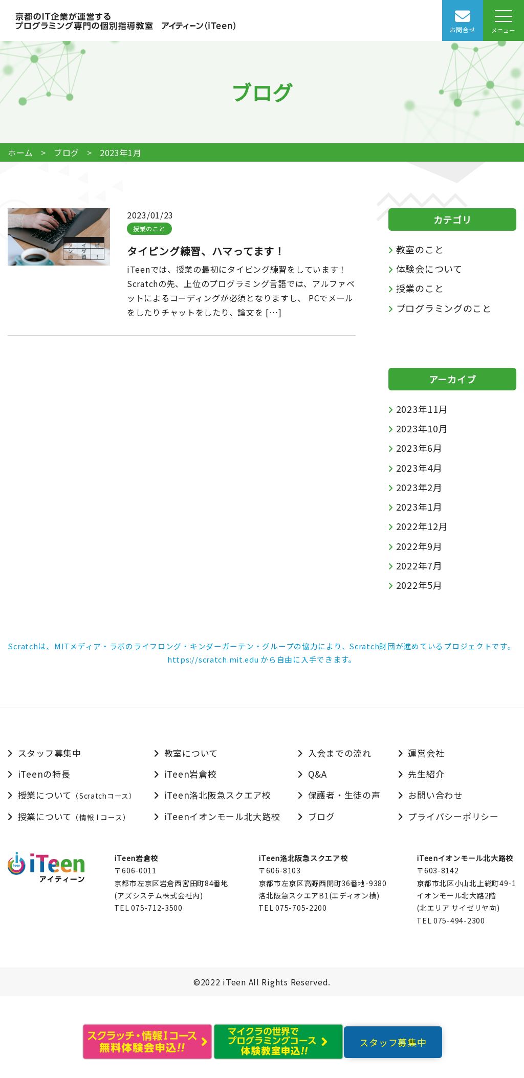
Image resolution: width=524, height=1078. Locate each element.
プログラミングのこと (444, 308)
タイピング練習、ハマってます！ (206, 251)
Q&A (317, 773)
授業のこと (149, 228)
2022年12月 (422, 526)
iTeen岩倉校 (190, 773)
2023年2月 (419, 487)
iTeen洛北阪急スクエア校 (217, 794)
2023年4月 (419, 467)
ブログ (66, 152)
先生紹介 (426, 773)
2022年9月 (419, 546)
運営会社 (426, 752)
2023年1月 (419, 506)
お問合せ (463, 29)
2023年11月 (422, 408)
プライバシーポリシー (453, 816)
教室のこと (420, 249)
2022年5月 (419, 584)
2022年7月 (419, 565)
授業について (77, 794)
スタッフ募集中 (49, 752)
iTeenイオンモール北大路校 (222, 816)
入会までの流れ (340, 752)
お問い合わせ (435, 794)
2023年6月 (419, 447)
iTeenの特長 (44, 773)
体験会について (429, 268)
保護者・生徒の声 (344, 794)
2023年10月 (422, 428)
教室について (191, 752)
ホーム (20, 152)
